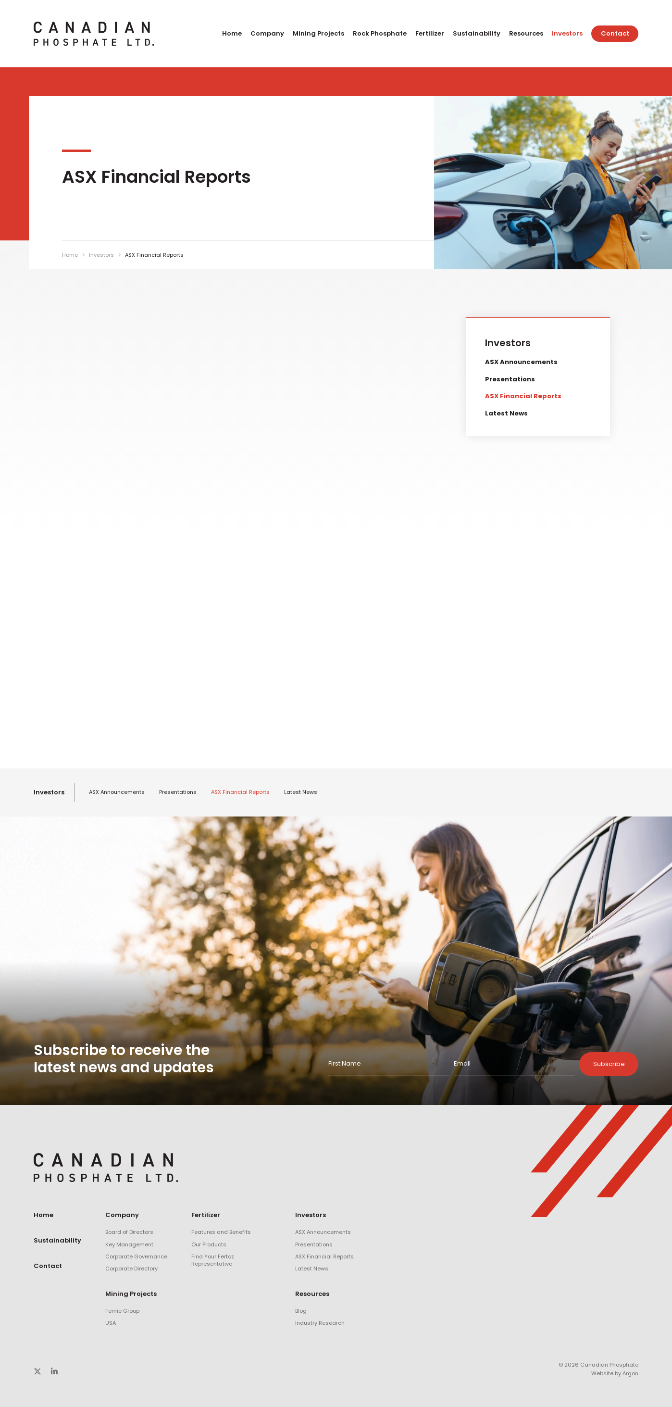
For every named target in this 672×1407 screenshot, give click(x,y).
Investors (567, 33)
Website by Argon (614, 1373)
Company (267, 33)
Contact (615, 33)
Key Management (129, 1244)
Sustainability (476, 33)
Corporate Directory (131, 1268)
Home (232, 33)
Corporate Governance (136, 1256)
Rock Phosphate (380, 33)
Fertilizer (429, 33)
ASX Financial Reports (523, 396)
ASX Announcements (521, 361)
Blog (301, 1311)
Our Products (208, 1244)
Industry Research (320, 1323)
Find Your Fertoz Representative (212, 1260)
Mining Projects (318, 33)
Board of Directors (129, 1232)
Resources (526, 33)
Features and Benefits (221, 1232)
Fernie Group (122, 1311)
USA (110, 1323)
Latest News (506, 413)
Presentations (510, 379)
